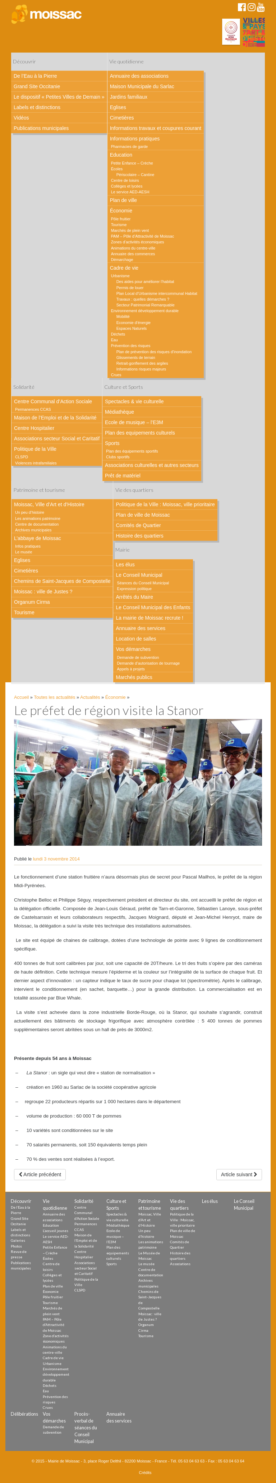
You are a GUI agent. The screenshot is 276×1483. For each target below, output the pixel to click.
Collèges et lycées (127, 186)
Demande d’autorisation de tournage (148, 663)
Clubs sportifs (117, 457)
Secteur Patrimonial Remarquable (145, 305)
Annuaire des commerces (133, 254)
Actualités (90, 697)
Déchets (118, 334)
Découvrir (24, 61)
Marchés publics (134, 677)
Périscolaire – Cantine (135, 174)
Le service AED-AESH (130, 192)
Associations (180, 1264)
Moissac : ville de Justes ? (43, 591)
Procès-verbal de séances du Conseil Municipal (85, 1427)
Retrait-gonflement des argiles (142, 363)
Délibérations (24, 1414)
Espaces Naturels (131, 328)
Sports (112, 443)
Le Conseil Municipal (139, 575)
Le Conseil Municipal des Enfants (153, 607)
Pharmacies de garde (129, 146)
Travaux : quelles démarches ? (142, 299)
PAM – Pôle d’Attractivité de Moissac (142, 236)
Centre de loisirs (125, 180)
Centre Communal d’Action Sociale (53, 401)
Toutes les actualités (54, 697)
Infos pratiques (28, 546)
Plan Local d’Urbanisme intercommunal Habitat (156, 293)
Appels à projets (130, 669)
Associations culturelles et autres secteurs (152, 465)
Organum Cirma (32, 602)
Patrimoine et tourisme (39, 490)
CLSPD (21, 457)
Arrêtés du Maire (134, 597)
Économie (121, 211)
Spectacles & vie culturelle (134, 401)
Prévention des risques (131, 345)
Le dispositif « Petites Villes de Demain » (59, 97)
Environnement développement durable (145, 311)
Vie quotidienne (126, 61)
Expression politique (134, 589)
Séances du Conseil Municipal (143, 583)
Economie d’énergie (133, 322)
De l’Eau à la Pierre (35, 76)
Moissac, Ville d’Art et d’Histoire (49, 504)
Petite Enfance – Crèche (132, 163)
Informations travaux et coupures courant (155, 128)
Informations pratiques (135, 138)
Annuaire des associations (139, 76)
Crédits (145, 1472)
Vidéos (21, 118)
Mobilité (123, 316)
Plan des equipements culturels (140, 433)
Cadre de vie (124, 268)
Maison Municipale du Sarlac (142, 86)
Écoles (117, 169)
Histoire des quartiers (139, 536)
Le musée (23, 552)
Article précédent (40, 1174)
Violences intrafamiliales (36, 463)
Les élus (125, 564)
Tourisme (119, 225)
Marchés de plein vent (130, 230)
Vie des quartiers (134, 490)
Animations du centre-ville (133, 248)
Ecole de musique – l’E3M (134, 422)
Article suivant (239, 1174)
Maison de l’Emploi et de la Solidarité (55, 418)
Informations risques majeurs (141, 369)
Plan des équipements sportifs (132, 451)
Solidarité (23, 387)
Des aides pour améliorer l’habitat (145, 281)
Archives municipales (33, 530)
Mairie (122, 550)
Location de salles (136, 639)
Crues (116, 375)
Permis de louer (130, 288)
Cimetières (122, 118)
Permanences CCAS (33, 409)
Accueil (21, 697)
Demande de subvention (138, 657)
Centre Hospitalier (34, 428)
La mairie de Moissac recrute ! (149, 618)
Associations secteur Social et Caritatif (57, 438)
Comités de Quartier (138, 525)
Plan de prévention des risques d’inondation (154, 352)
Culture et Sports (123, 387)
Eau (114, 340)
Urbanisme (120, 276)
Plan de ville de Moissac (143, 515)
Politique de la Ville (35, 449)
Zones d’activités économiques (137, 242)
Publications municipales (41, 128)
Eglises (118, 107)
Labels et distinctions (37, 107)
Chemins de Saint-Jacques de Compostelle (62, 581)
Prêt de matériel (123, 475)
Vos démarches (133, 649)
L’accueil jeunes (55, 1230)
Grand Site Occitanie (37, 86)
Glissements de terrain (135, 357)
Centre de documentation (37, 524)
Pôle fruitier (121, 219)
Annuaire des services (140, 628)
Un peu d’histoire (29, 512)
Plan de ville (123, 200)
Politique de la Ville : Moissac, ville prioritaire (165, 504)
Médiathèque (119, 412)
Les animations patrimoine (37, 518)
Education (121, 155)
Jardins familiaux (128, 97)
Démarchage (122, 259)
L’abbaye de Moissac (37, 538)
